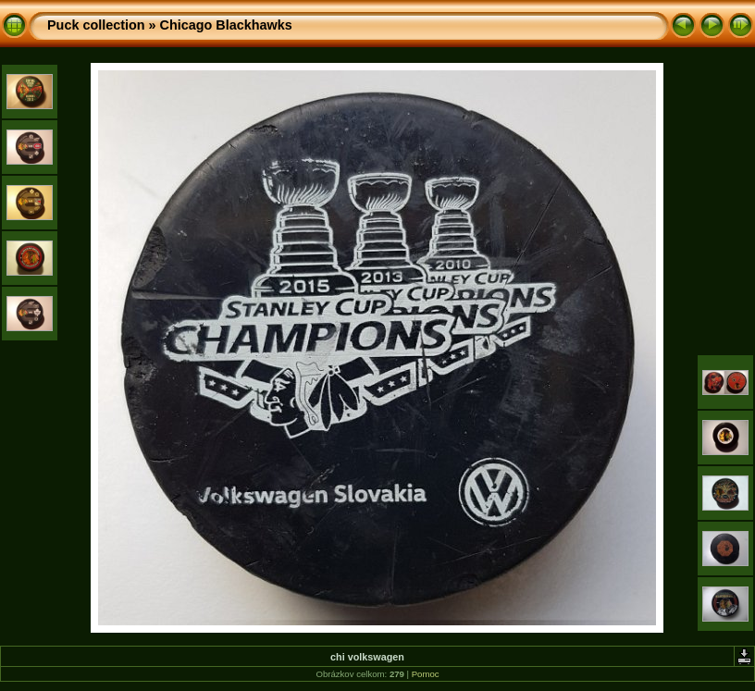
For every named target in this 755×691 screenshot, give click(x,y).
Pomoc (425, 674)
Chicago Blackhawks (226, 25)
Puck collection (96, 25)
